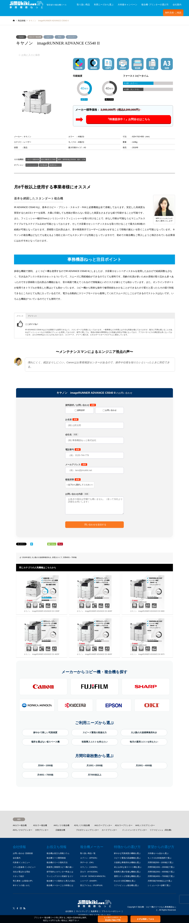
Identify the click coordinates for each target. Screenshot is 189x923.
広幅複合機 (60, 830)
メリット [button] (20, 316)
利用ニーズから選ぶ (104, 4)
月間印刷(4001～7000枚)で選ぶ (161, 876)
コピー (48, 37)
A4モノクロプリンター (145, 825)
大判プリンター (41, 830)
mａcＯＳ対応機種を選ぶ (125, 881)
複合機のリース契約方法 (57, 862)
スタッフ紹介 (18, 876)
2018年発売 (26, 557)
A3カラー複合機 (35, 37)
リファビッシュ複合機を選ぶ (126, 885)
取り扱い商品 (83, 4)
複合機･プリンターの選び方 (155, 4)
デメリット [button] (32, 316)
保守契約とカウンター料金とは (60, 872)
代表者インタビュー (21, 862)
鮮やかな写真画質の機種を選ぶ (127, 853)
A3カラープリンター (123, 825)
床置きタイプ (57, 557)
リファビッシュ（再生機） (161, 830)
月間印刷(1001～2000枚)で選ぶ (161, 867)
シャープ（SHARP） (89, 881)
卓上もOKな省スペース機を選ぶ (127, 867)
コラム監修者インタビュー (24, 867)
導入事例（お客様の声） (23, 881)
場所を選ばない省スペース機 (45, 742)
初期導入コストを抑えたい (95, 742)
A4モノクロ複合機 (61, 825)
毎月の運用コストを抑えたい (144, 742)
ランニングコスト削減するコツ (60, 876)
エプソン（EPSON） (89, 858)
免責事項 (94, 911)
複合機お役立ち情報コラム (58, 853)
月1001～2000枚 (94, 765)
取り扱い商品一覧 (87, 853)
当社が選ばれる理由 (21, 872)
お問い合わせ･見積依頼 (23, 853)
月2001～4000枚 (144, 765)
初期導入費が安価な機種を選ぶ (127, 872)
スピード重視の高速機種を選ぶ (127, 858)
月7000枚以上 (94, 775)
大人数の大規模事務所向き (41, 557)
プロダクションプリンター (87, 830)
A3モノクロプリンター (22, 830)
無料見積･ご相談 (173, 12)
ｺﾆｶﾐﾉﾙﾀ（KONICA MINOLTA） (93, 876)
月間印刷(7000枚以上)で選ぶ (160, 881)
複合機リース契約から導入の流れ (61, 881)
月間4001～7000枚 (70, 557)
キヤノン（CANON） (89, 867)
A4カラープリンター (103, 825)
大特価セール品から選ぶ (158, 853)
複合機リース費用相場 (56, 858)
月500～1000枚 (45, 765)
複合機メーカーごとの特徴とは (60, 885)
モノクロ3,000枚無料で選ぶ (159, 858)
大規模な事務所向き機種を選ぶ (127, 862)
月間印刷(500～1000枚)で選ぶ (160, 862)
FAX (59, 37)
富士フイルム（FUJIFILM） (92, 885)
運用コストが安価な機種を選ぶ (127, 876)
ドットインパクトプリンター (134, 830)
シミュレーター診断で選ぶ (159, 885)
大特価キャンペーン (127, 4)
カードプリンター (109, 830)
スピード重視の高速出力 (95, 732)
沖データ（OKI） (87, 862)
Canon (21, 37)
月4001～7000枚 (45, 775)
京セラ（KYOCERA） (89, 872)
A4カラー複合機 (20, 825)
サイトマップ (82, 911)
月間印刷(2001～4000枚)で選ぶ (161, 872)
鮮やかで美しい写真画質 (45, 732)
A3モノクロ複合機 (82, 825)
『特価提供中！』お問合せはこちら (128, 119)
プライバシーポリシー (111, 911)
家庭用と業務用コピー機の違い (60, 867)
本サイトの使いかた (21, 885)
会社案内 (177, 4)
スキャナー (72, 37)
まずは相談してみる (145, 919)
